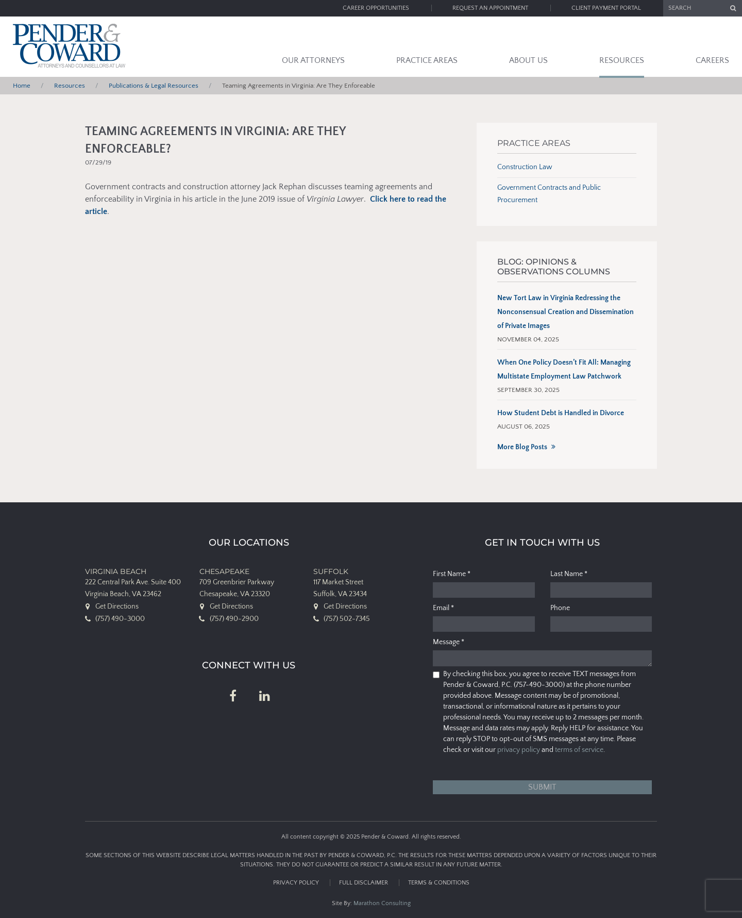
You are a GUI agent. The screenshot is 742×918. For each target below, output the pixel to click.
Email (443, 608)
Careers (712, 60)
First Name (451, 574)
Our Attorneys (313, 60)
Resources (621, 60)
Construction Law (524, 167)
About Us (528, 60)
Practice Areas (427, 60)
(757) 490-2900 (234, 619)
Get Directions (117, 606)
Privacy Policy (296, 882)
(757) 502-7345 (347, 619)
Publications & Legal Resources (153, 85)
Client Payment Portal (606, 8)
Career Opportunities (376, 8)
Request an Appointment (490, 8)
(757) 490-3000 (120, 619)
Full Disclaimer (363, 882)
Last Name (568, 574)
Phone (560, 608)
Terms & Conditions (438, 882)
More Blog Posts (522, 447)
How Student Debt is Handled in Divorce (560, 413)
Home (21, 85)
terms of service (579, 750)
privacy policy (518, 750)
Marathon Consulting (382, 903)
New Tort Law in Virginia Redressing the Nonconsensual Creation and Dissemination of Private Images (565, 312)
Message (448, 642)
